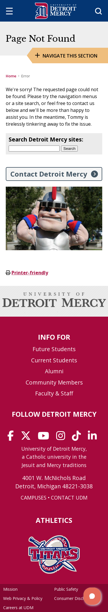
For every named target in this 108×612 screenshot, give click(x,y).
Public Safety (66, 589)
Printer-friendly (30, 272)
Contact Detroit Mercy (48, 174)
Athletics (54, 520)
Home (11, 76)
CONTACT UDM (69, 497)
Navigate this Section (70, 56)
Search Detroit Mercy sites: (46, 139)
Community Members (54, 382)
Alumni (54, 371)
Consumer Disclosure (74, 598)
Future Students (54, 349)
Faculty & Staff (54, 393)
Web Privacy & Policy (22, 598)
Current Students (54, 360)
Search (69, 148)
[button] (92, 596)
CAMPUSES (33, 497)
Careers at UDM (18, 607)
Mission (10, 589)
